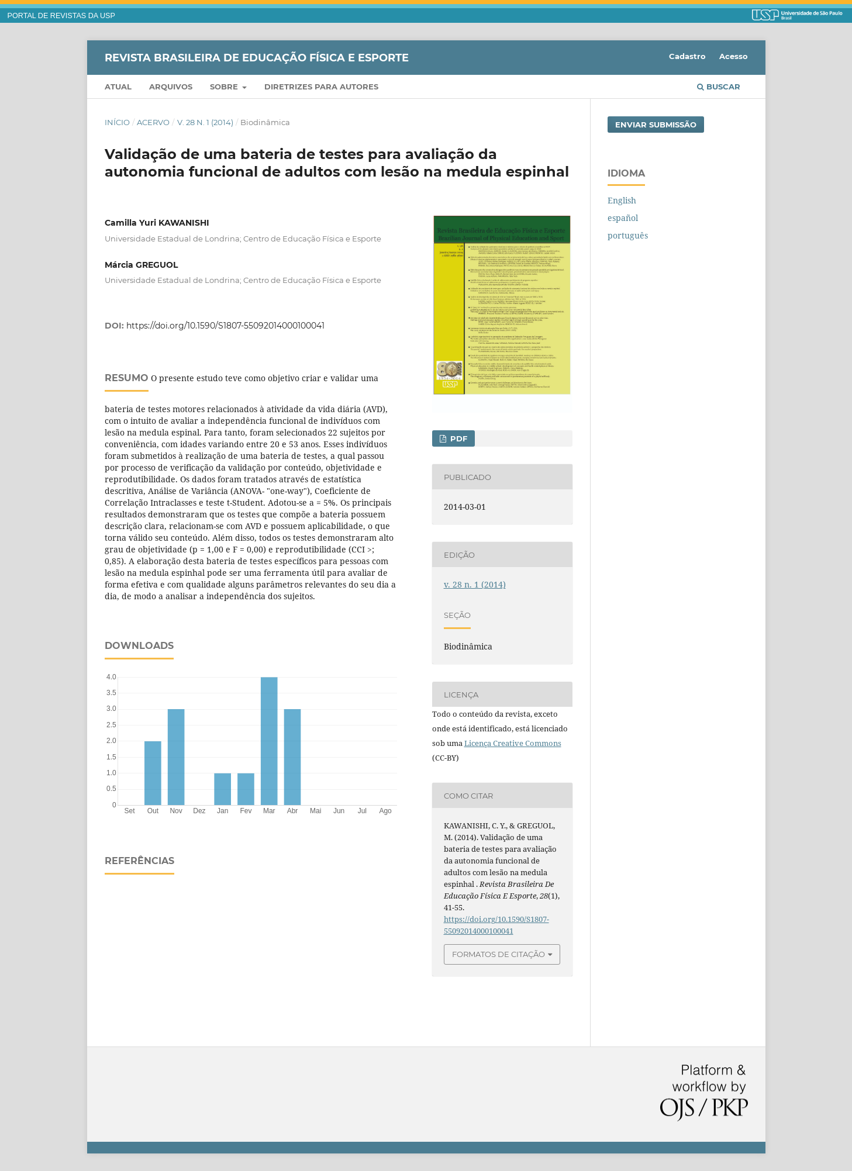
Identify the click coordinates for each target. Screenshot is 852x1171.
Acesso (733, 56)
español (623, 217)
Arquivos (170, 86)
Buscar (718, 86)
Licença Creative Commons (512, 743)
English (622, 200)
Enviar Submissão (655, 124)
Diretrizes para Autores (321, 86)
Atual (118, 86)
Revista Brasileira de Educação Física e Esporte (257, 57)
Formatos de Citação (498, 954)
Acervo (153, 122)
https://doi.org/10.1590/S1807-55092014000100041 (225, 325)
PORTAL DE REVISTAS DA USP (61, 16)
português (628, 235)
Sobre (225, 86)
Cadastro (687, 56)
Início (117, 122)
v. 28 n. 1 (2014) (205, 122)
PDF (457, 438)
